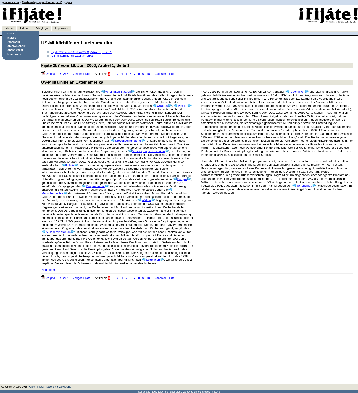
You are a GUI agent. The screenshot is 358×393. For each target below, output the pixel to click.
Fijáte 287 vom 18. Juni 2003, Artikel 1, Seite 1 (81, 52)
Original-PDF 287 (57, 73)
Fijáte (10, 33)
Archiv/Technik (16, 45)
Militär (70, 165)
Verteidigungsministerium (148, 151)
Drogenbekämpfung (128, 140)
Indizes (24, 28)
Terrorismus (304, 185)
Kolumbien (153, 259)
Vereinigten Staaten (118, 91)
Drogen (182, 179)
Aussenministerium (58, 232)
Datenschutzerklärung (58, 386)
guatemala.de (10, 2)
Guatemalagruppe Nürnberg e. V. (42, 2)
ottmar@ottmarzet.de (209, 391)
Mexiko (182, 105)
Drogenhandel (95, 186)
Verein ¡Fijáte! (36, 386)
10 (148, 73)
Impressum (61, 28)
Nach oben (49, 269)
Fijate (68, 2)
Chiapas (162, 105)
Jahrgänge (42, 28)
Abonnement (15, 50)
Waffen (146, 200)
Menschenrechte (52, 193)
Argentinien (297, 91)
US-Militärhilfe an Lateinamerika (72, 55)
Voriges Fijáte (81, 73)
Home (9, 28)
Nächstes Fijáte (164, 73)
